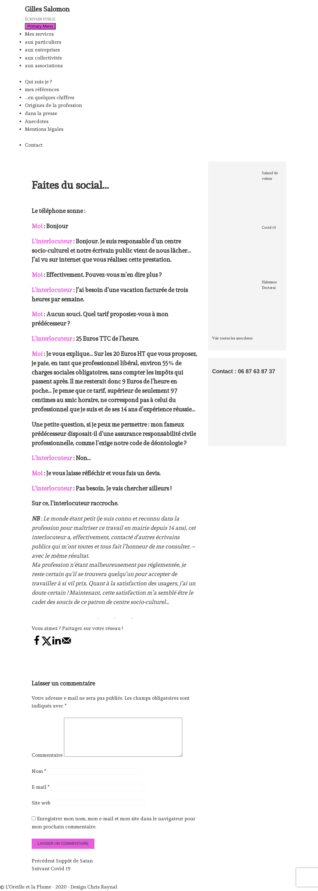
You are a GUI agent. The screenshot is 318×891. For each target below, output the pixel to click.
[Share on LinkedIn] (56, 643)
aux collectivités (43, 58)
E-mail (41, 794)
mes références (42, 89)
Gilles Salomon (47, 9)
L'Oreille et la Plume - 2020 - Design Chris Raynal (61, 887)
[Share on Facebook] (37, 643)
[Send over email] (66, 643)
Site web (41, 810)
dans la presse (41, 113)
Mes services (39, 34)
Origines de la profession (53, 105)
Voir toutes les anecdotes (232, 338)
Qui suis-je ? (38, 82)
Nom (39, 779)
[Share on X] (47, 643)
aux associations (44, 66)
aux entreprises (42, 50)
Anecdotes (36, 121)
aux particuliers (43, 42)
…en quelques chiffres (49, 97)
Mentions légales (44, 129)
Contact (34, 145)
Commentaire (47, 762)
